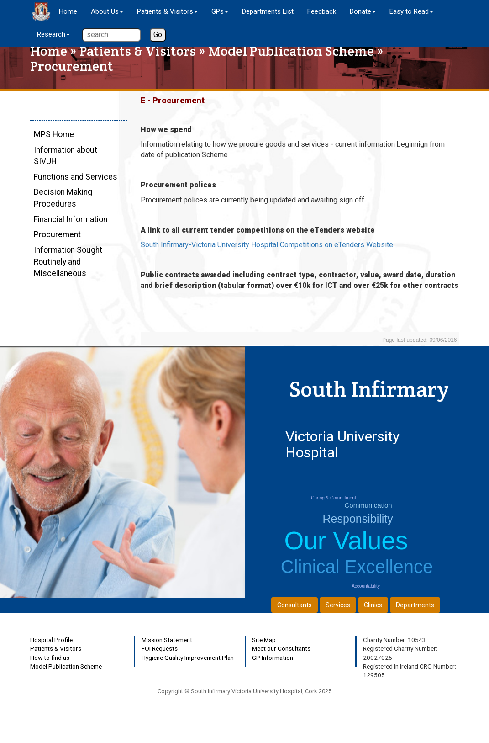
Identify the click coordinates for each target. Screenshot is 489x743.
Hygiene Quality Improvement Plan (188, 657)
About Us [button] (107, 11)
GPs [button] (219, 11)
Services (338, 605)
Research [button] (53, 34)
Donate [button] (363, 11)
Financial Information (70, 219)
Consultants (294, 605)
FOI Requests (160, 648)
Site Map (264, 639)
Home (68, 11)
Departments (415, 605)
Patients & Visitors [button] (167, 11)
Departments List (268, 11)
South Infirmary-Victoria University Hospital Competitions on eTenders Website (267, 244)
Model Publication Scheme (291, 51)
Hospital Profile (51, 639)
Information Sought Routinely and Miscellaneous (68, 261)
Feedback (321, 11)
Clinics (373, 605)
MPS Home (54, 134)
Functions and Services (75, 176)
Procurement (57, 234)
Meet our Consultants (281, 648)
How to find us (49, 657)
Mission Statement (167, 639)
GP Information (272, 657)
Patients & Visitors (137, 51)
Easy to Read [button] (411, 11)
